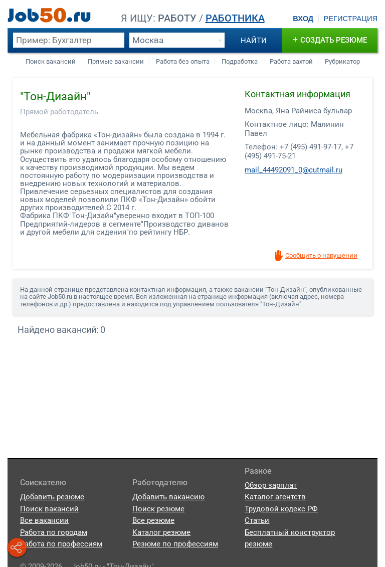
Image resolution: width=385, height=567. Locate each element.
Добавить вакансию (168, 496)
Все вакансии (44, 520)
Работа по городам (53, 532)
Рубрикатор (342, 61)
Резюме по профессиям (175, 543)
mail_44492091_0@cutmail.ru (293, 169)
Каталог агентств (275, 496)
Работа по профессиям (61, 543)
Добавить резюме (52, 496)
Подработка (240, 61)
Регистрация (350, 19)
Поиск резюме (158, 508)
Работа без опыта (183, 61)
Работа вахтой (291, 61)
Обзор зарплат (271, 485)
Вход (303, 19)
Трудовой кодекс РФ (281, 508)
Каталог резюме (161, 532)
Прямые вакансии (116, 61)
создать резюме (330, 39)
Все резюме (153, 520)
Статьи (257, 520)
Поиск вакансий (51, 61)
